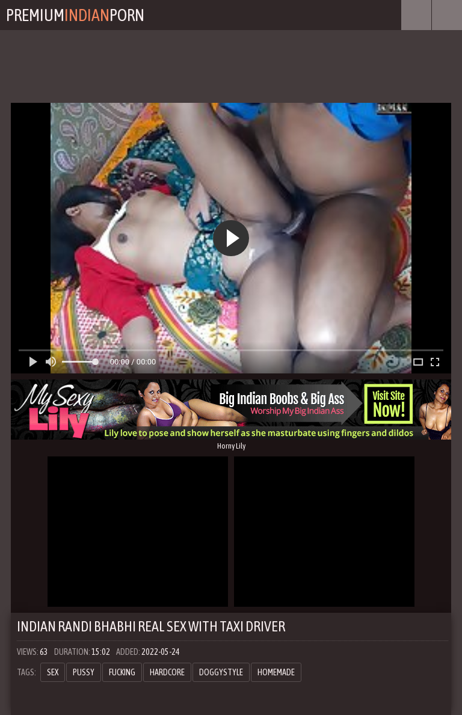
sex (52, 672)
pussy (83, 672)
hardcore (167, 672)
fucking (122, 672)
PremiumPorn (75, 15)
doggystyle (221, 672)
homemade (276, 672)
